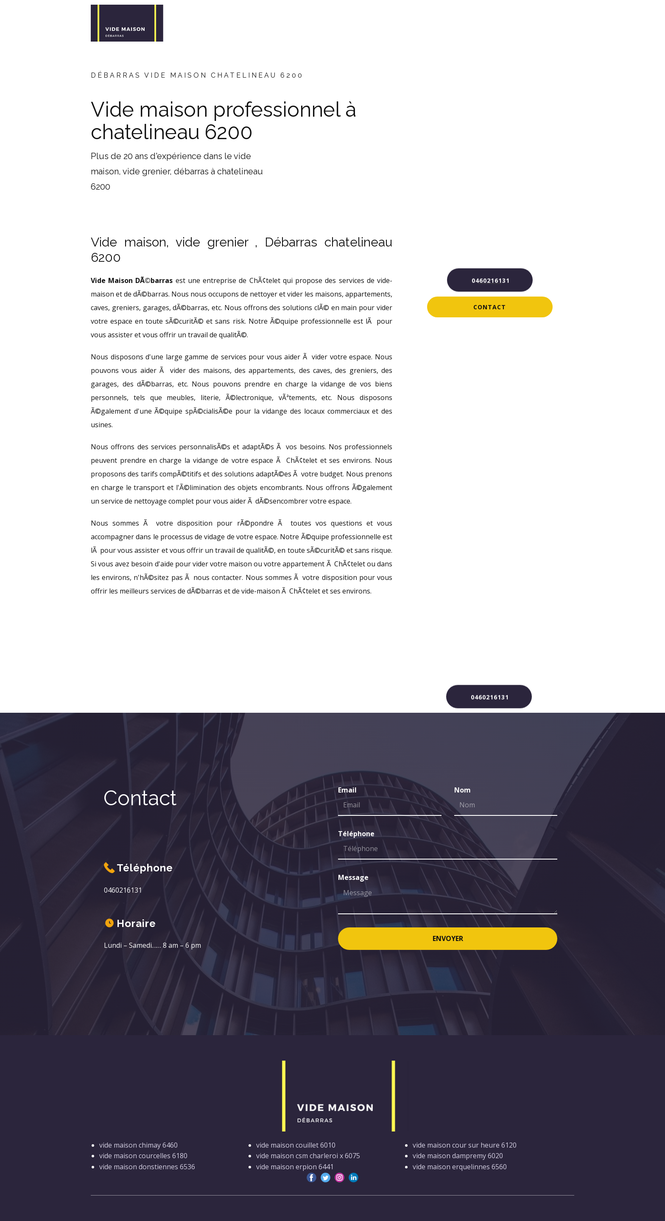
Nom (462, 790)
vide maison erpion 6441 (295, 1166)
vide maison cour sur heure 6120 (465, 1145)
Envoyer (448, 938)
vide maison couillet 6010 (295, 1145)
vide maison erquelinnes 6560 (460, 1166)
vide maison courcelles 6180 (143, 1155)
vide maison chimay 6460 (138, 1145)
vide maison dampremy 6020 (458, 1155)
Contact (489, 307)
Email (347, 790)
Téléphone (356, 833)
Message (353, 877)
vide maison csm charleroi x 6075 (308, 1155)
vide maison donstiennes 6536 (147, 1166)
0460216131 (489, 279)
